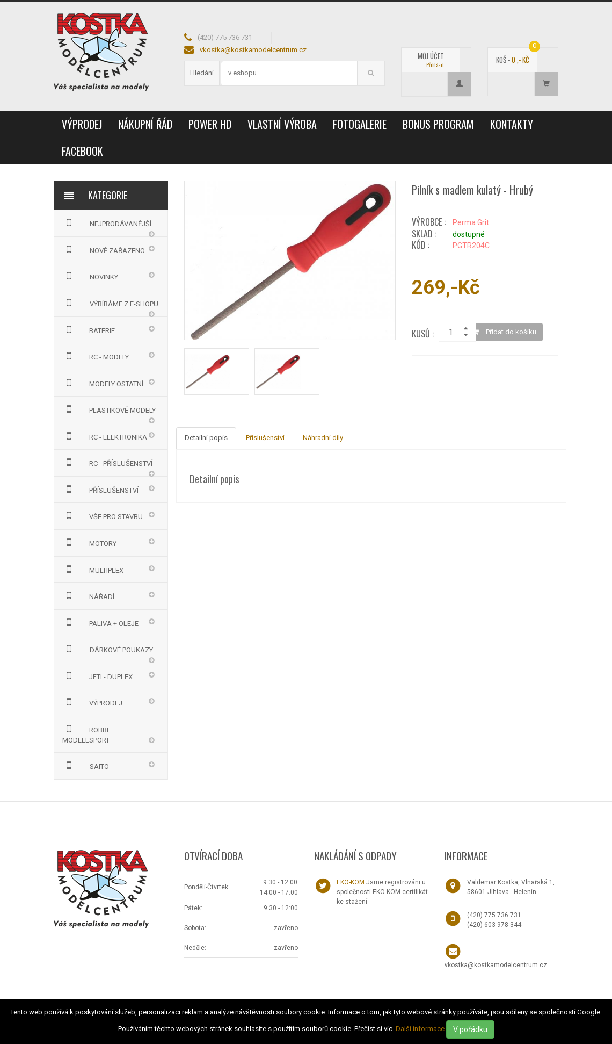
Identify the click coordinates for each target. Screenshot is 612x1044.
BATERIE (88, 329)
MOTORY (89, 542)
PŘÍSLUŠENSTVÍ (100, 489)
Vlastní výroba (282, 124)
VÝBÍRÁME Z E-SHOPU (110, 302)
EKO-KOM (351, 882)
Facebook (82, 151)
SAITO (85, 765)
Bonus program (438, 124)
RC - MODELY (95, 355)
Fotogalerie (360, 124)
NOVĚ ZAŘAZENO (103, 249)
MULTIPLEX (93, 569)
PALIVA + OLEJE (100, 622)
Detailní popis (206, 438)
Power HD (209, 124)
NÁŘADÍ (88, 595)
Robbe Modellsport (86, 733)
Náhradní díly (323, 438)
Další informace (420, 1029)
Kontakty (511, 124)
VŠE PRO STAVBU (102, 515)
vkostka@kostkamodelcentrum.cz (253, 50)
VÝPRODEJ (82, 124)
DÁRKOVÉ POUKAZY (107, 648)
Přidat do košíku (504, 332)
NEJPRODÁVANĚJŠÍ (106, 222)
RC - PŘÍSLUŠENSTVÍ (107, 462)
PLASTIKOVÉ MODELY (109, 409)
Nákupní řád (145, 124)
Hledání (202, 73)
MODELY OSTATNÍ (103, 382)
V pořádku (470, 1029)
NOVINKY (90, 275)
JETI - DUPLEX (97, 675)
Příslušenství (265, 438)
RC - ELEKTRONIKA (105, 435)
